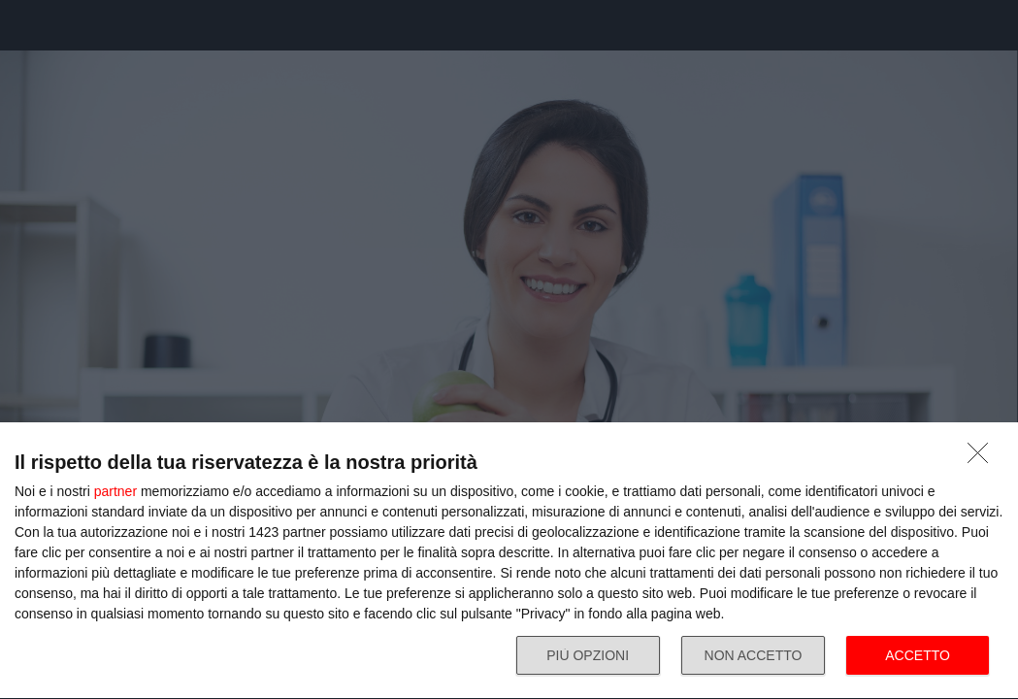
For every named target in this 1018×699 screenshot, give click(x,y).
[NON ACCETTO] (983, 458)
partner (115, 491)
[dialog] (509, 561)
